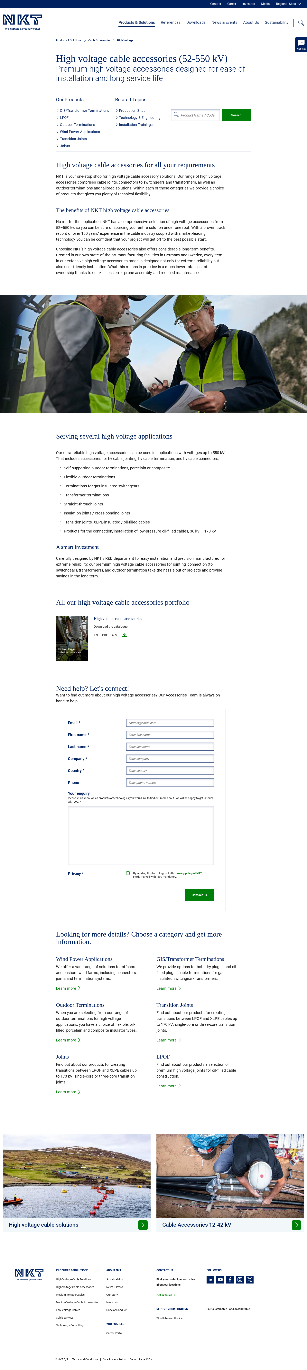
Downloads (196, 22)
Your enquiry (79, 793)
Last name (78, 746)
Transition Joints (71, 139)
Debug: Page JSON (141, 1359)
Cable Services (64, 1317)
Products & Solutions (136, 22)
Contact (215, 4)
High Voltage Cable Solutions (73, 1279)
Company (77, 758)
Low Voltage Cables (68, 1310)
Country (76, 770)
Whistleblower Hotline (169, 1318)
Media (265, 4)
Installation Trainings (134, 125)
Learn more (68, 988)
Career (231, 4)
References (171, 22)
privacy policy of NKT (189, 873)
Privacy (76, 873)
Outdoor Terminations (75, 125)
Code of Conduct (116, 1310)
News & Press (114, 1287)
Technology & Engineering (138, 118)
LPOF (62, 118)
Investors (248, 4)
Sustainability (276, 22)
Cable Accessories (99, 40)
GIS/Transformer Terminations (82, 110)
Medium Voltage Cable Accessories (77, 1302)
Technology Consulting (70, 1325)
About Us (251, 22)
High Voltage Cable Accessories (75, 1287)
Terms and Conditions (85, 1359)
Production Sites (130, 110)
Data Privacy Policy (114, 1359)
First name (78, 734)
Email (74, 722)
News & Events (224, 22)
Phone (73, 782)
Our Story (112, 1294)
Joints (63, 146)
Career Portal (114, 1333)
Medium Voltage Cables (70, 1294)
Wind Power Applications (78, 132)
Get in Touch (164, 1295)
